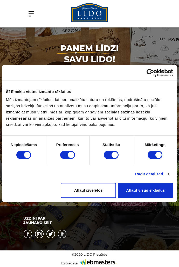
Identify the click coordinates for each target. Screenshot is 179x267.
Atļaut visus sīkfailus (145, 190)
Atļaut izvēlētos (88, 190)
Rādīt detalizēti (149, 174)
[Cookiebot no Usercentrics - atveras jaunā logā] (150, 73)
